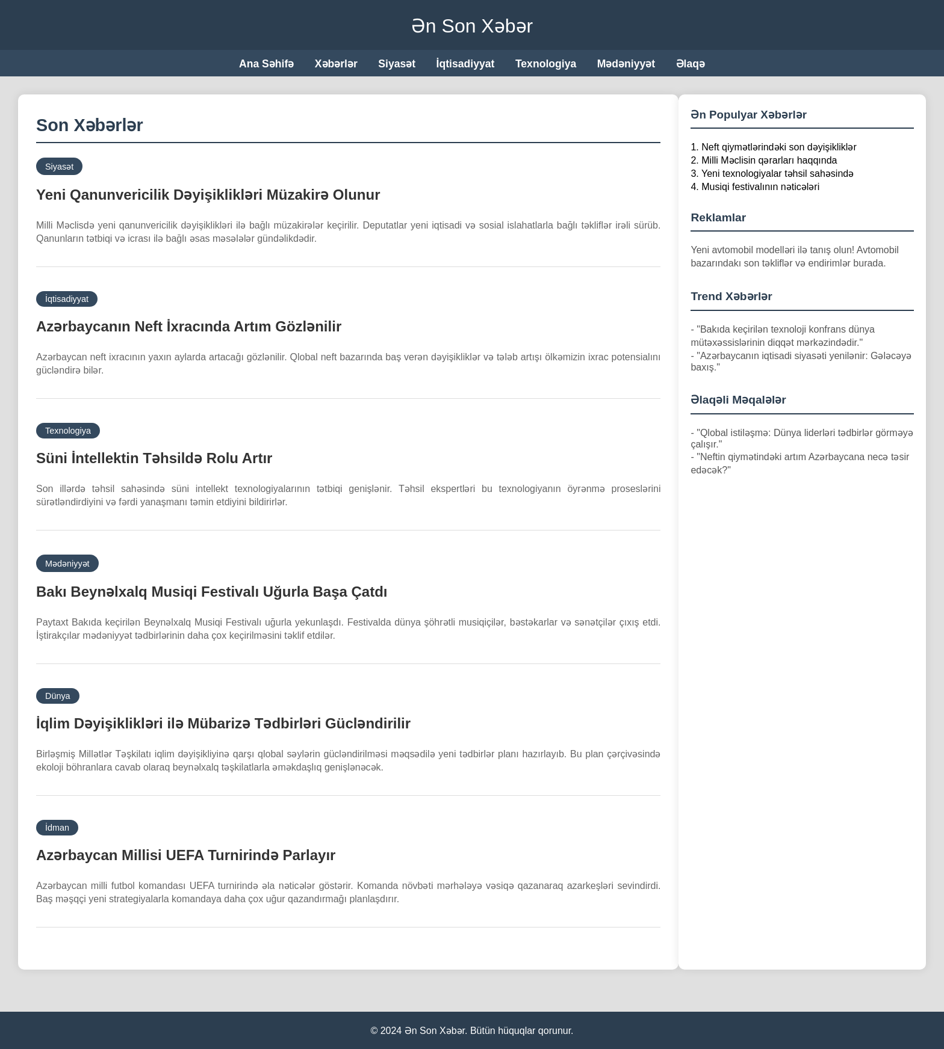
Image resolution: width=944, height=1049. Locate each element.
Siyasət (396, 64)
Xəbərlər (336, 64)
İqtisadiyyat (465, 64)
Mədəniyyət (626, 64)
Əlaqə (690, 64)
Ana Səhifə (266, 64)
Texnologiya (545, 64)
